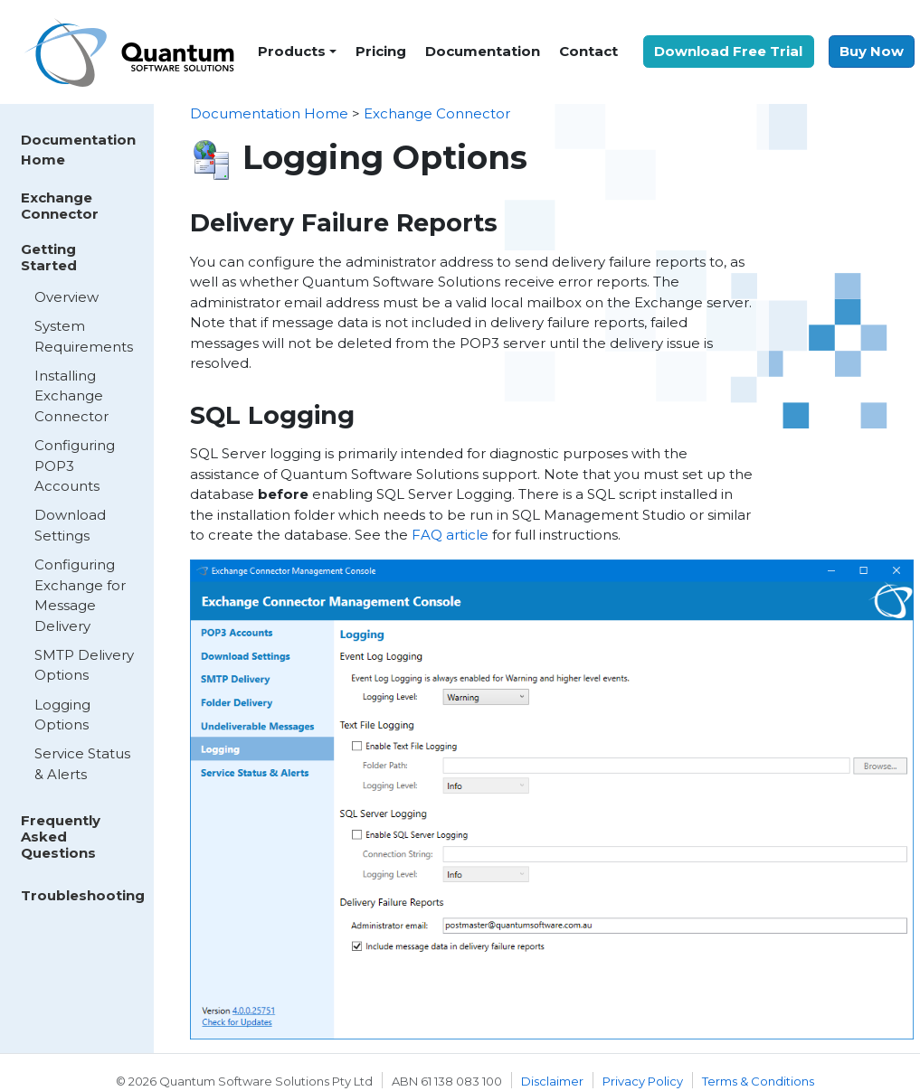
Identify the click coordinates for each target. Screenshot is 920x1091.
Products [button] (292, 51)
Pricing (381, 51)
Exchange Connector (60, 205)
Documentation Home (78, 150)
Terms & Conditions (758, 1081)
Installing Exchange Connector (71, 396)
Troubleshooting (83, 895)
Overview (66, 297)
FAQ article (450, 534)
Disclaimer (552, 1081)
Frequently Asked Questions (60, 836)
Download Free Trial (728, 51)
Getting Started (49, 257)
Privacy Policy (642, 1081)
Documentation (482, 51)
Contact (588, 51)
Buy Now (871, 51)
